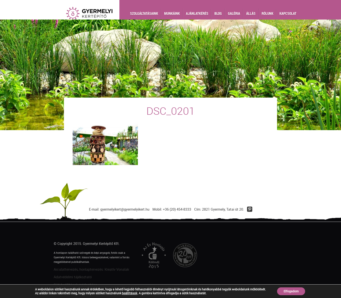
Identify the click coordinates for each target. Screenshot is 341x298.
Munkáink (172, 13)
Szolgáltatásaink (144, 13)
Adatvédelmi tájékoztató (73, 277)
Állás (251, 13)
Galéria (234, 13)
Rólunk (267, 13)
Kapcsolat (287, 13)
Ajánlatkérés (197, 13)
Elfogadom (291, 291)
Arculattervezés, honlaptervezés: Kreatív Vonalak (91, 269)
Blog (218, 13)
